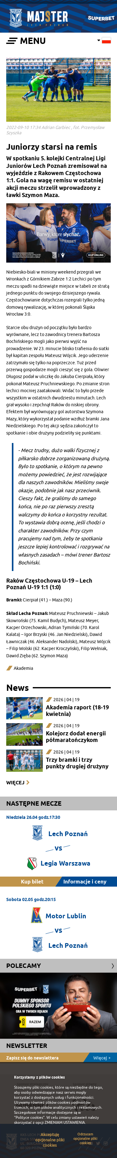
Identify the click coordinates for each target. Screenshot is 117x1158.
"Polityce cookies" (29, 1117)
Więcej (15, 783)
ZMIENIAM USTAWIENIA (65, 1122)
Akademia (23, 668)
